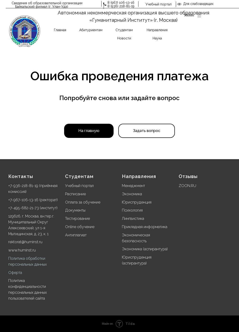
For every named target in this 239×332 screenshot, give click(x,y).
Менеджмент (133, 185)
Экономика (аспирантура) (145, 249)
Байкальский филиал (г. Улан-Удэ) (41, 7)
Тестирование (77, 218)
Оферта (15, 272)
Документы (75, 210)
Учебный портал (159, 4)
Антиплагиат (76, 235)
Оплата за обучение (82, 202)
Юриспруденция (136, 202)
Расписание (75, 194)
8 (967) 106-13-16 (120, 2)
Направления (139, 176)
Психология (132, 210)
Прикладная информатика (144, 227)
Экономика (132, 194)
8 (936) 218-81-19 (120, 6)
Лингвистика (133, 218)
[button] (146, 131)
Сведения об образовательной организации (47, 3)
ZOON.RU (187, 185)
